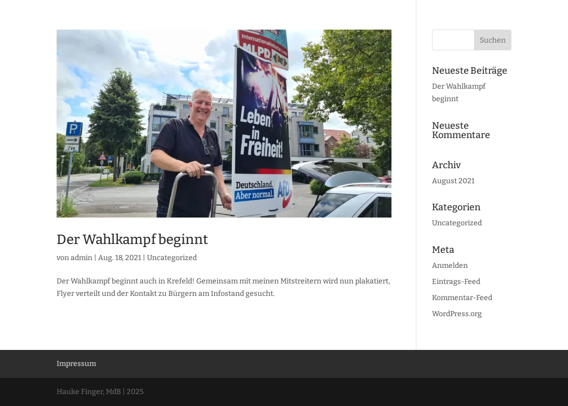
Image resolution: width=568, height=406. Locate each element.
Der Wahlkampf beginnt (132, 240)
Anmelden (450, 265)
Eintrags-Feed (456, 281)
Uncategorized (172, 257)
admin (81, 257)
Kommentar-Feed (462, 297)
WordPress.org (457, 313)
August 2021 (453, 181)
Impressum (76, 363)
